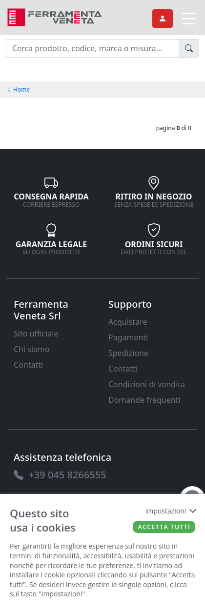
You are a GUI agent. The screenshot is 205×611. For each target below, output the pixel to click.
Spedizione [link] (128, 353)
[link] (54, 16)
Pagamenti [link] (128, 337)
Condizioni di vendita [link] (146, 384)
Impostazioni (170, 510)
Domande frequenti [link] (144, 399)
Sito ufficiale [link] (36, 333)
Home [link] (18, 89)
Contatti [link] (28, 364)
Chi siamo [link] (32, 349)
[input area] (92, 48)
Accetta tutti (164, 526)
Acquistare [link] (127, 321)
